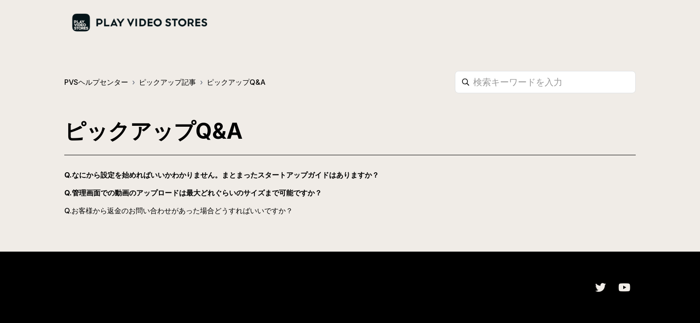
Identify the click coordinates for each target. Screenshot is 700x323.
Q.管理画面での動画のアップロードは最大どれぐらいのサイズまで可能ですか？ (193, 192)
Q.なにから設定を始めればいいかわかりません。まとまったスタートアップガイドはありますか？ (221, 174)
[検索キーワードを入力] (545, 82)
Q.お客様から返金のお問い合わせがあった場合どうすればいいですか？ (178, 210)
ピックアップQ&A (236, 82)
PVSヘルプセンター (96, 82)
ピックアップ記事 (167, 82)
